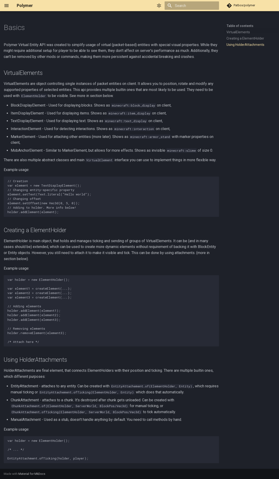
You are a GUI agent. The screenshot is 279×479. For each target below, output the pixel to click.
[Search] (192, 5)
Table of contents (239, 26)
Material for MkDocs (31, 474)
